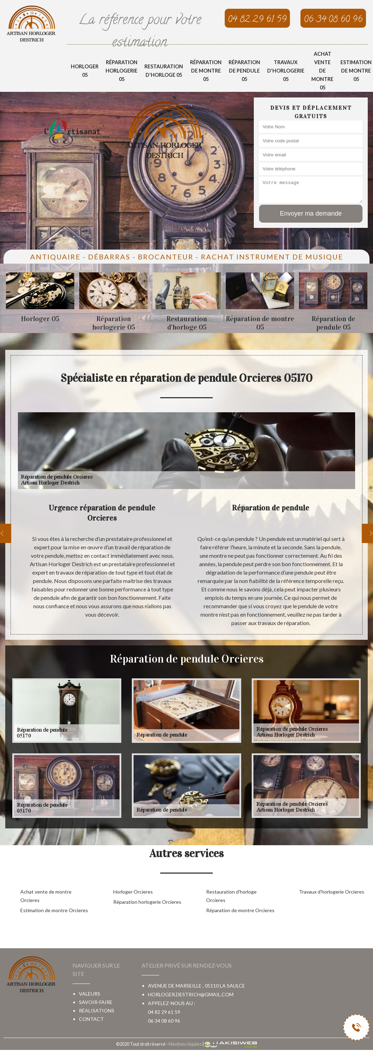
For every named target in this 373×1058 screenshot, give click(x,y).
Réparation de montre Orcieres (240, 910)
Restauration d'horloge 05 (163, 70)
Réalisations (96, 1010)
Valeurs (89, 994)
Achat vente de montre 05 (322, 70)
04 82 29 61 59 (164, 1012)
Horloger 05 (85, 70)
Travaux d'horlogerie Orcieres (331, 892)
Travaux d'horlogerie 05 (285, 70)
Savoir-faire (96, 1002)
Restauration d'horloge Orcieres (231, 896)
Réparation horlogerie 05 (121, 70)
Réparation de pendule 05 (244, 70)
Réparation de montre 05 (206, 70)
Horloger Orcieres (133, 892)
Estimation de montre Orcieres (54, 910)
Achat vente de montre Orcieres (46, 896)
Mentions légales (185, 1044)
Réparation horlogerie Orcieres (147, 902)
